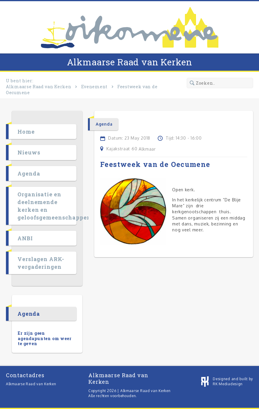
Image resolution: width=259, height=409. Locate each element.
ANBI (25, 238)
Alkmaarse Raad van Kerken (129, 62)
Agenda (28, 173)
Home (26, 131)
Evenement (94, 86)
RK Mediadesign (228, 384)
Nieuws (28, 152)
